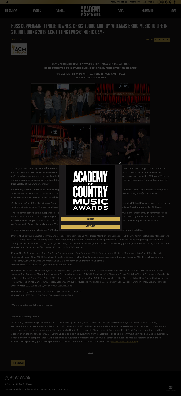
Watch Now (90, 219)
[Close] (120, 162)
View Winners (90, 226)
